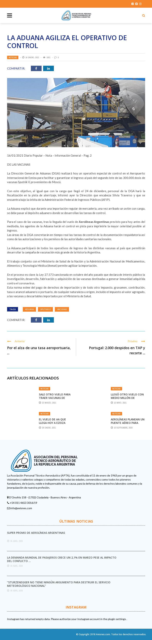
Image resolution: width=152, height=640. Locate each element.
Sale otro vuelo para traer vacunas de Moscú (55, 398)
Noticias (13, 57)
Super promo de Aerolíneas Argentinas (36, 533)
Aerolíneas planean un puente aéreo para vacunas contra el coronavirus (128, 425)
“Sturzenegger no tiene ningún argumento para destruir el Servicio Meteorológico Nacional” (58, 584)
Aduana (29, 309)
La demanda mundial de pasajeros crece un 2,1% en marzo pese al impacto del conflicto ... (61, 559)
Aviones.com (103, 634)
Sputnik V (45, 309)
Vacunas (62, 309)
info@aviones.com (21, 508)
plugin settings (117, 619)
